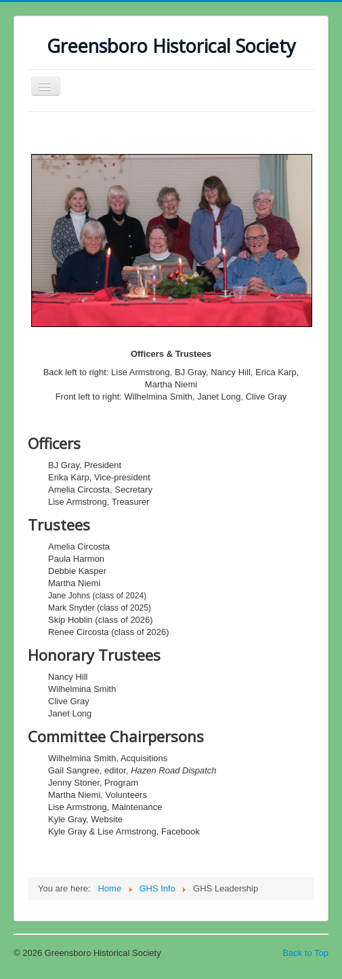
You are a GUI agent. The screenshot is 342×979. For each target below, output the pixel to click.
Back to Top (305, 953)
